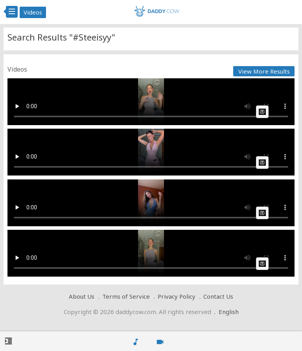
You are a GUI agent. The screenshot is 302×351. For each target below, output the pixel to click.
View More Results (264, 71)
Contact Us (218, 296)
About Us (81, 296)
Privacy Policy (176, 296)
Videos (33, 12)
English (229, 312)
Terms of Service (126, 296)
